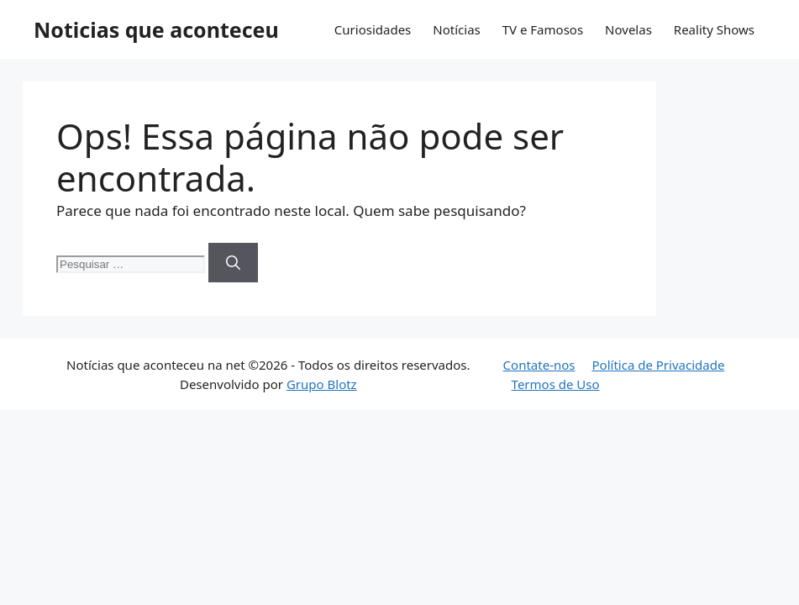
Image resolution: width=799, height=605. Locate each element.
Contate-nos (539, 364)
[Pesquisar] (233, 263)
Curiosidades (372, 29)
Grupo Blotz (321, 384)
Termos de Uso (556, 384)
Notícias (456, 29)
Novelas (628, 29)
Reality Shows (714, 29)
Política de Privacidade (658, 364)
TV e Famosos (542, 29)
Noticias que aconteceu (156, 29)
